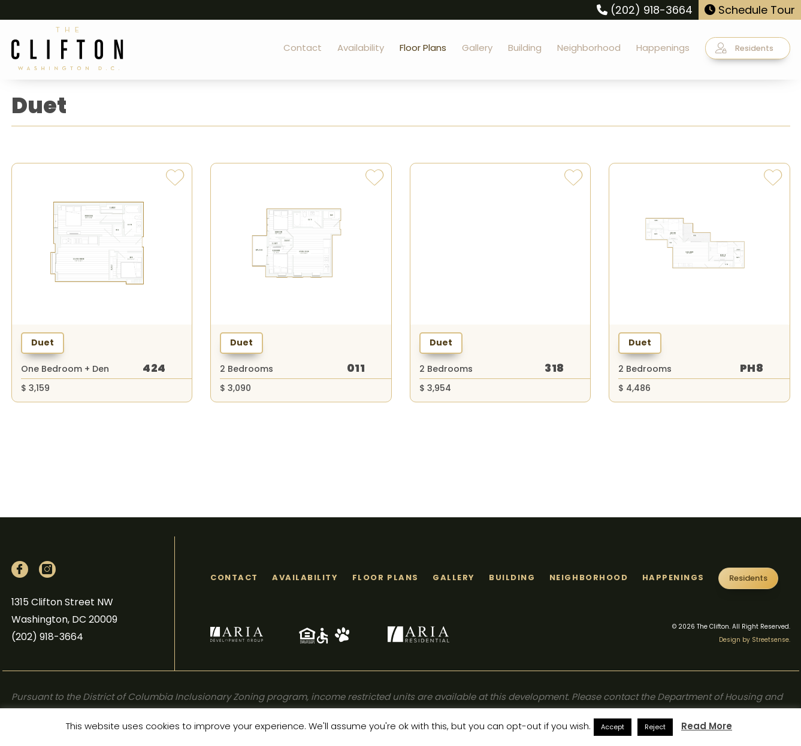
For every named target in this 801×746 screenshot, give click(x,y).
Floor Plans (423, 47)
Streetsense (770, 639)
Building (525, 47)
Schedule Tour (750, 9)
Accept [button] (612, 727)
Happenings (663, 47)
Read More (706, 726)
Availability (360, 47)
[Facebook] (19, 569)
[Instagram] (47, 569)
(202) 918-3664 (645, 9)
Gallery (477, 47)
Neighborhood (589, 47)
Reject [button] (655, 727)
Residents (744, 48)
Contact (302, 47)
